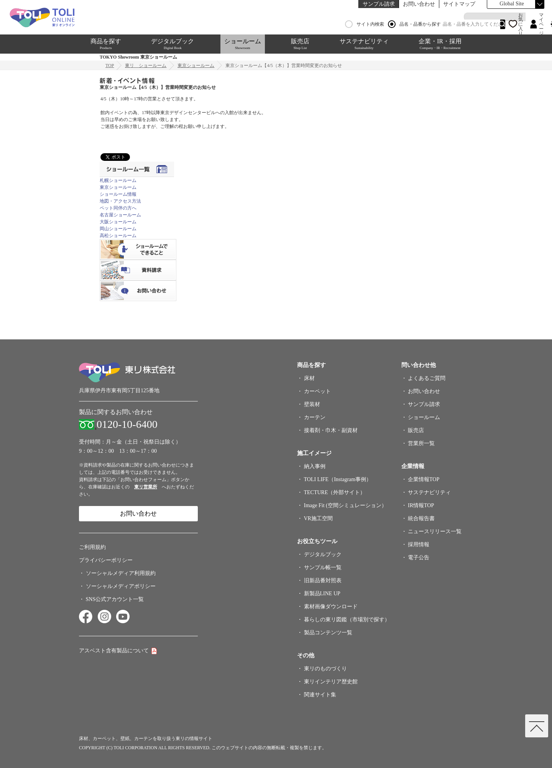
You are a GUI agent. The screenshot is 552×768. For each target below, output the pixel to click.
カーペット (317, 391)
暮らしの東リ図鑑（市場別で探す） (347, 619)
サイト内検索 (364, 24)
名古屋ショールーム (120, 215)
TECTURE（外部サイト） (335, 492)
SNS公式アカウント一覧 (115, 599)
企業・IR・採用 (440, 44)
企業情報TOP (423, 479)
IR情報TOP (421, 505)
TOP (109, 65)
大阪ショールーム (118, 221)
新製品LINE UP (322, 593)
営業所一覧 (421, 443)
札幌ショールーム (118, 180)
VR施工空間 (318, 518)
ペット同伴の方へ (118, 208)
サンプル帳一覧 (323, 567)
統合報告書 (421, 518)
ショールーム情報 (118, 194)
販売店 (300, 44)
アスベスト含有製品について (114, 650)
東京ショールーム (195, 65)
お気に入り (520, 24)
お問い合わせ (419, 4)
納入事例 (314, 466)
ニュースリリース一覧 (435, 531)
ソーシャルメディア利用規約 (121, 573)
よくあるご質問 (426, 378)
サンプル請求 (379, 4)
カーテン (314, 417)
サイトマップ (459, 4)
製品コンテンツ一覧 (328, 632)
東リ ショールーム (145, 65)
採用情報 (418, 544)
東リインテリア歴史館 (331, 681)
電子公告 (418, 557)
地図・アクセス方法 (120, 201)
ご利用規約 (92, 547)
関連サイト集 (320, 695)
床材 (309, 378)
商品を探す (105, 44)
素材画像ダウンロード (331, 606)
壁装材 (312, 404)
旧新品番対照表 (323, 580)
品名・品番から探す (414, 24)
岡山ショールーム (118, 228)
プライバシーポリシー (106, 560)
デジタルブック (172, 44)
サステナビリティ (364, 44)
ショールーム (242, 44)
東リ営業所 (145, 487)
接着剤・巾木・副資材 (331, 430)
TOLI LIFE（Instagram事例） (338, 479)
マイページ (541, 24)
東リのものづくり (325, 668)
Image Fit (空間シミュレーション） (345, 505)
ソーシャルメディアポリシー (121, 586)
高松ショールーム (118, 235)
